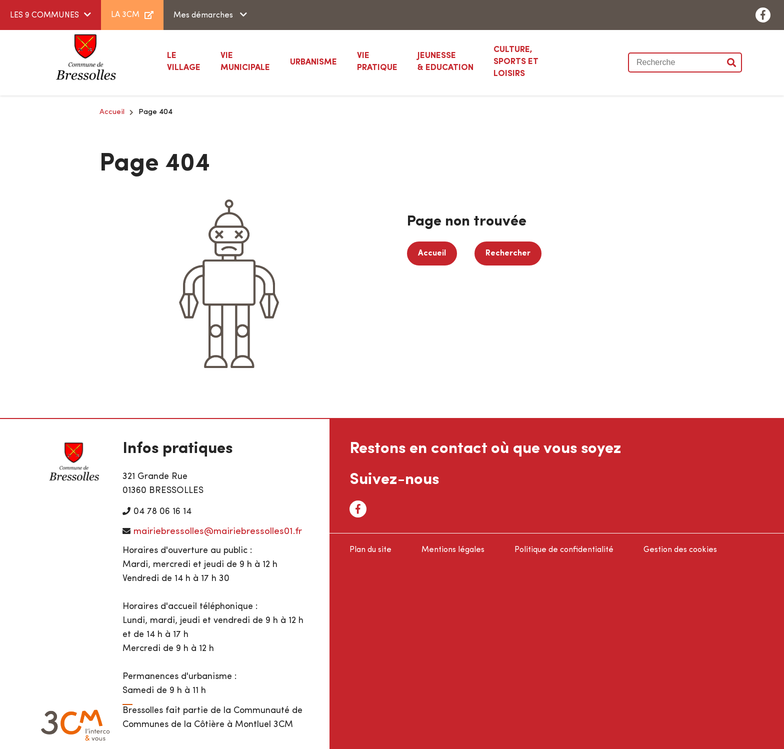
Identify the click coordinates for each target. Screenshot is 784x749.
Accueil (112, 112)
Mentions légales (453, 550)
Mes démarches (204, 16)
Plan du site (371, 550)
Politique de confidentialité (564, 550)
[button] (313, 62)
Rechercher (508, 254)
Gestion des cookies (680, 550)
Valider (732, 62)
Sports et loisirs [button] (529, 61)
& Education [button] (446, 61)
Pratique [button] (377, 61)
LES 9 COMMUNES (44, 16)
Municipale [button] (245, 61)
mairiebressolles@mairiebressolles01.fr (218, 531)
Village (183, 61)
